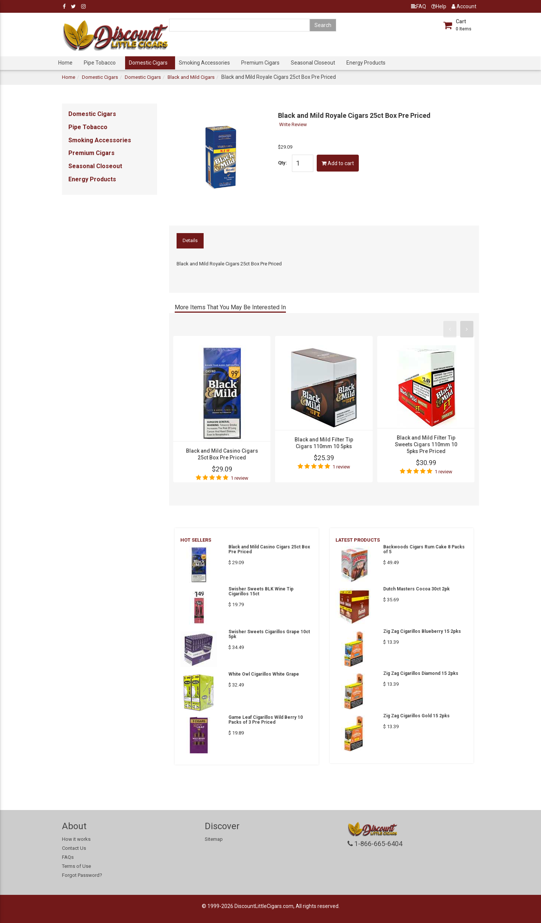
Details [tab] (190, 240)
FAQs (68, 857)
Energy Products (365, 63)
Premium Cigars (260, 63)
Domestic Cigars (148, 63)
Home (65, 63)
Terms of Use (76, 866)
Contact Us (74, 848)
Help (438, 6)
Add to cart (338, 163)
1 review (239, 478)
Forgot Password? (82, 875)
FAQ (418, 6)
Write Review (293, 124)
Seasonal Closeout (313, 63)
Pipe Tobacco (100, 63)
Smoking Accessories (204, 63)
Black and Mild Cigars (191, 77)
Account (464, 6)
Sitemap (214, 839)
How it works (76, 839)
